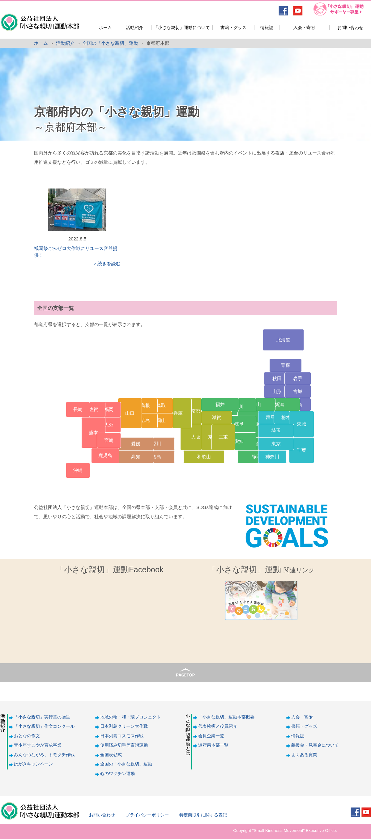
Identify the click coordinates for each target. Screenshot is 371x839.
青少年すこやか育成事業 (38, 745)
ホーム (105, 27)
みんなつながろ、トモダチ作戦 (44, 754)
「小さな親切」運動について (182, 27)
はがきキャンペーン (33, 764)
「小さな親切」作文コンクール (44, 726)
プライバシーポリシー (147, 815)
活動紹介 (134, 27)
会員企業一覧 (211, 736)
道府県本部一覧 (213, 745)
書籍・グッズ (233, 27)
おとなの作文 (27, 736)
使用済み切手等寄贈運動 (124, 745)
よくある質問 (304, 754)
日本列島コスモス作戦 (121, 736)
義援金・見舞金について (315, 745)
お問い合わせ (350, 27)
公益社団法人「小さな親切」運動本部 (39, 18)
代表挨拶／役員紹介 (217, 726)
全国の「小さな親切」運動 (110, 43)
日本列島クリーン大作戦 (124, 726)
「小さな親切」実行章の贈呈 (42, 717)
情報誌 (266, 27)
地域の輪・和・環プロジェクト (130, 717)
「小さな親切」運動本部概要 (226, 717)
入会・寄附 (304, 27)
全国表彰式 (111, 754)
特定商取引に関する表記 (203, 815)
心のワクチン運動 (117, 773)
